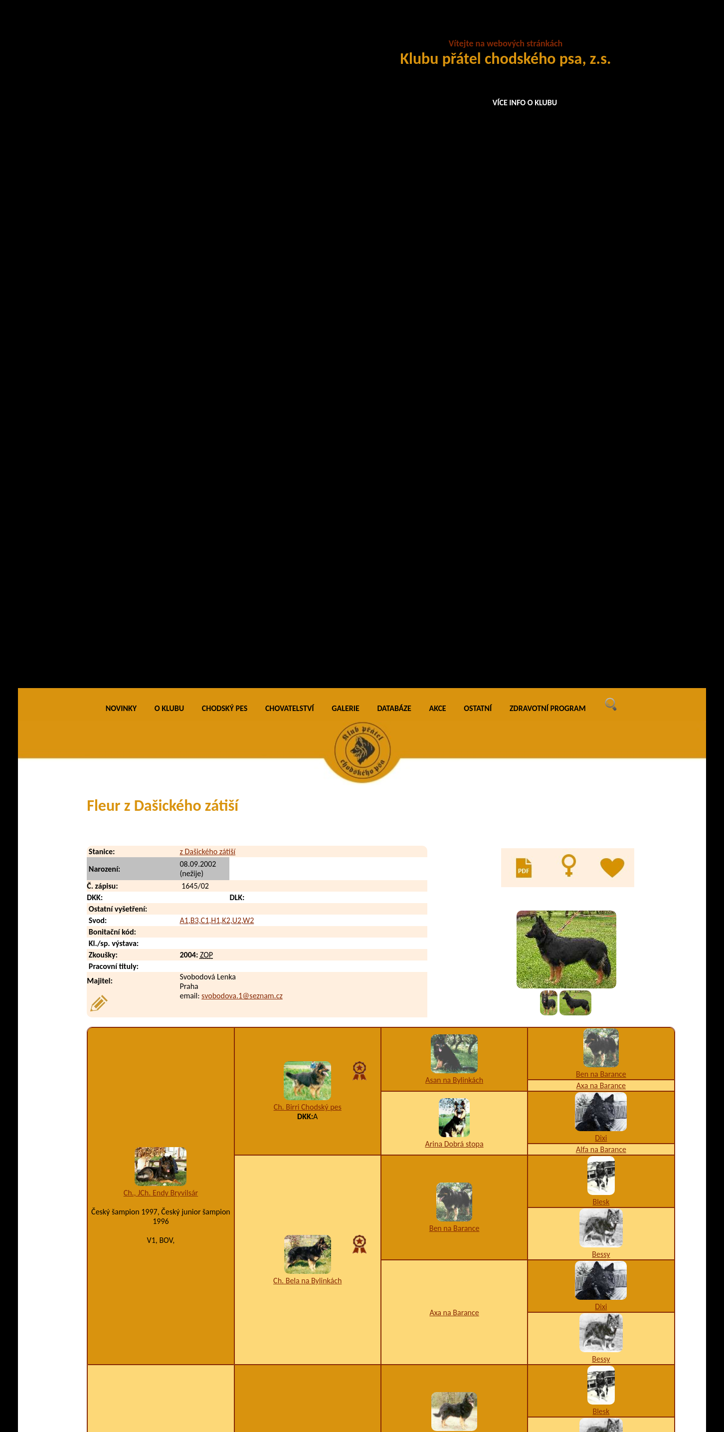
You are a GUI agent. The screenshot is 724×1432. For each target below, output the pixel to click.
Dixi (601, 459)
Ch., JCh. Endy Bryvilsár (161, 514)
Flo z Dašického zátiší (165, 1261)
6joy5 (161, 895)
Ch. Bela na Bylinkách (307, 601)
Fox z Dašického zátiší (166, 1281)
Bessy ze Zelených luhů (160, 886)
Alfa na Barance (601, 471)
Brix (601, 1047)
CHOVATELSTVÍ (289, 29)
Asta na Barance (454, 863)
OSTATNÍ (478, 29)
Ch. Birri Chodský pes (308, 428)
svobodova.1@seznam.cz (242, 317)
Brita (454, 1032)
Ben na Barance (601, 395)
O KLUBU (169, 29)
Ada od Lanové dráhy (308, 1000)
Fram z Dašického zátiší (169, 1301)
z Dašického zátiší (207, 173)
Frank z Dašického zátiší (169, 1321)
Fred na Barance (307, 806)
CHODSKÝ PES (224, 29)
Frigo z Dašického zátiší (169, 1361)
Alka (601, 1058)
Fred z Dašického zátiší (168, 1341)
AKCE (437, 29)
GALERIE (346, 29)
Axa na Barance (601, 407)
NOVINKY (121, 29)
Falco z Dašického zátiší (169, 1221)
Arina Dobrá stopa (454, 465)
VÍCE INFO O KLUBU (525, 102)
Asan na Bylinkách (454, 401)
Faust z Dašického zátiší (169, 1241)
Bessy (601, 575)
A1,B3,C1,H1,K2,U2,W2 (217, 241)
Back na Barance (454, 758)
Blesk (600, 523)
